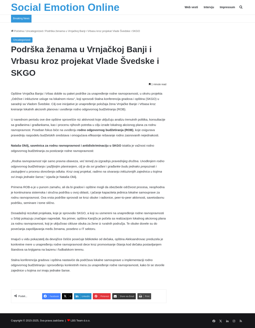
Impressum (227, 7)
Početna (17, 31)
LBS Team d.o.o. (80, 320)
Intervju (209, 7)
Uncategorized (34, 31)
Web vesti (191, 7)
